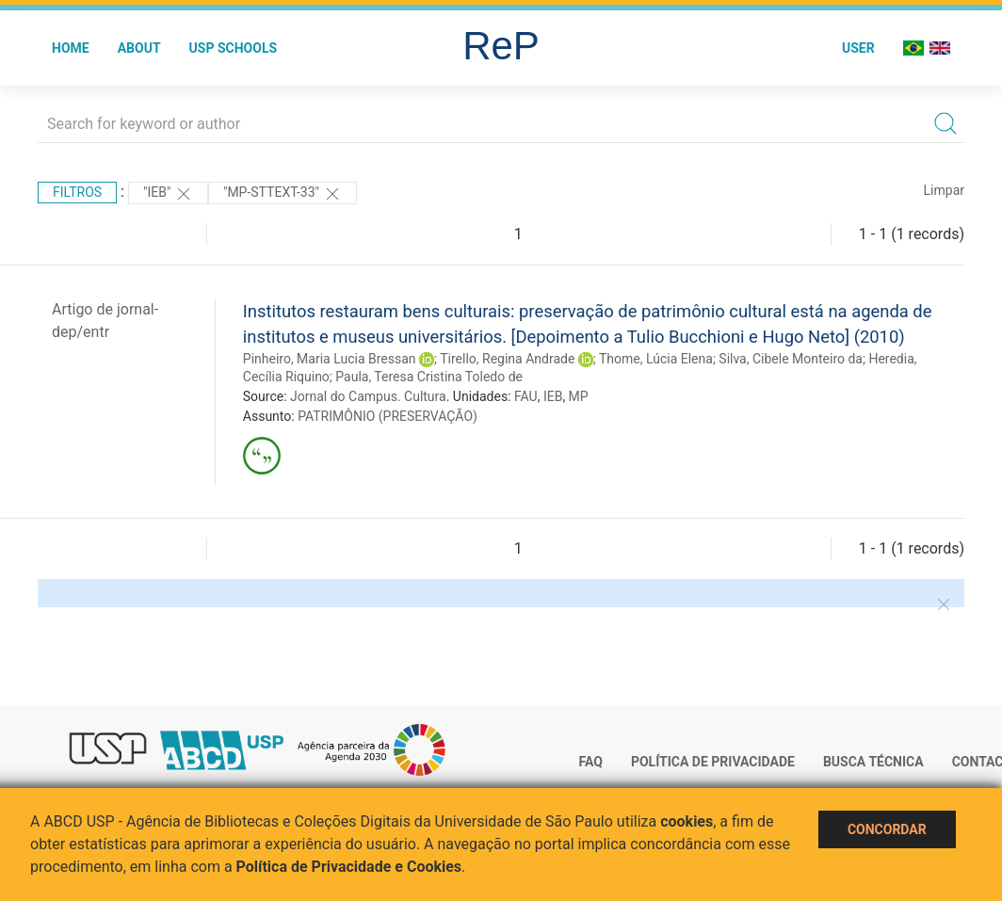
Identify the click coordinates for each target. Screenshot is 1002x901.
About (139, 48)
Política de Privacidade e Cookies (349, 867)
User (858, 48)
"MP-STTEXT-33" (282, 194)
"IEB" (168, 194)
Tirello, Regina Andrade (507, 358)
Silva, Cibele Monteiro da (791, 358)
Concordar (887, 829)
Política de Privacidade (713, 761)
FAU (526, 396)
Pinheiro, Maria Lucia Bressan (329, 358)
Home (70, 48)
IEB (553, 396)
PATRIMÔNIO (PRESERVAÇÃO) (387, 416)
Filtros (77, 192)
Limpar (944, 190)
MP (579, 396)
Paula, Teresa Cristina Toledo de (429, 376)
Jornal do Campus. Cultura (368, 396)
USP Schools (233, 48)
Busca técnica (873, 761)
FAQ (591, 761)
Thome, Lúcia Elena (656, 358)
